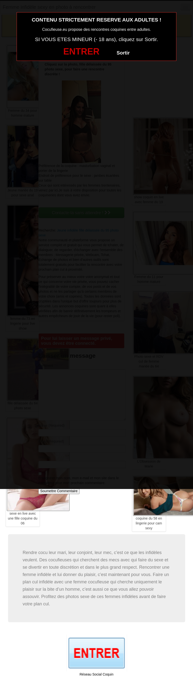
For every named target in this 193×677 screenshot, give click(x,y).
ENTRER (81, 51)
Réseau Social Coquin (96, 674)
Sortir (123, 52)
